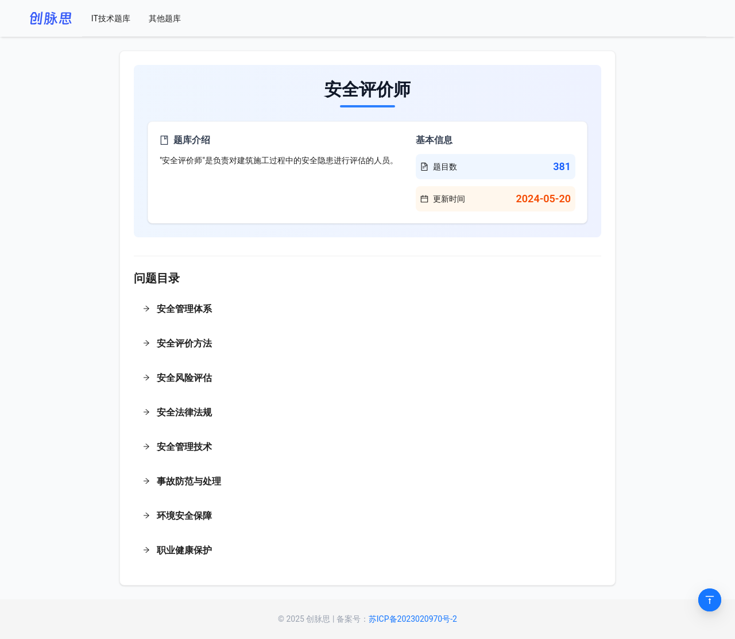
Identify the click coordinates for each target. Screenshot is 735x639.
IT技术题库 (110, 18)
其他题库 (165, 18)
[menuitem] (111, 18)
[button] (367, 310)
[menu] (394, 18)
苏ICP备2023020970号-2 (413, 618)
